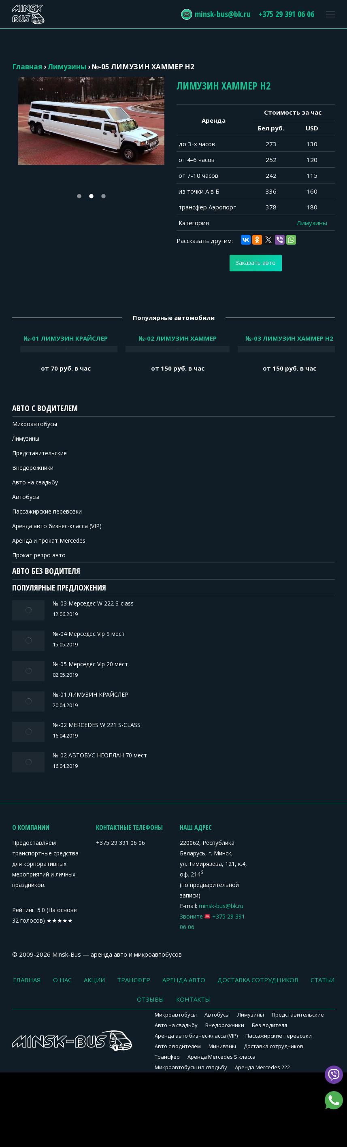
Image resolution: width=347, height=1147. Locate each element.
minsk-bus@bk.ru (217, 14)
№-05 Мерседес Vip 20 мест (64, 657)
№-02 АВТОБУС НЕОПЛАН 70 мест (74, 739)
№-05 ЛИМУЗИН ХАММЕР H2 (143, 66)
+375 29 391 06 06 (280, 14)
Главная (27, 66)
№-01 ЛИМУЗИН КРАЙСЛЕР (64, 685)
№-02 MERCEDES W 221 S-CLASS (71, 712)
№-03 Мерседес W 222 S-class (67, 603)
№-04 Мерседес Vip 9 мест (63, 630)
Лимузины (67, 66)
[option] (91, 121)
